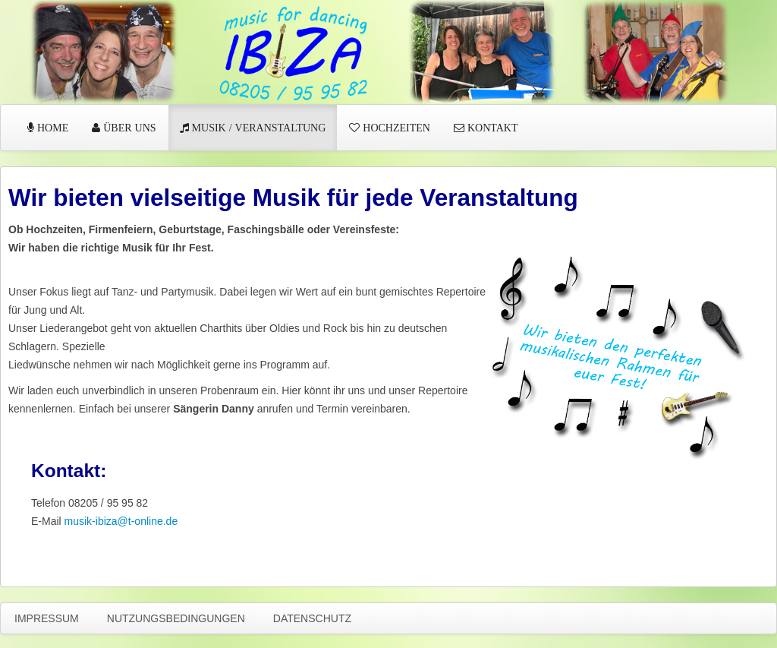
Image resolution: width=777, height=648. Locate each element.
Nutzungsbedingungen (176, 618)
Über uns (128, 127)
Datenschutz (312, 618)
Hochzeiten (395, 127)
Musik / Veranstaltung (257, 127)
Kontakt (491, 127)
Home (51, 127)
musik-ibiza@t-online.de (121, 521)
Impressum (46, 618)
